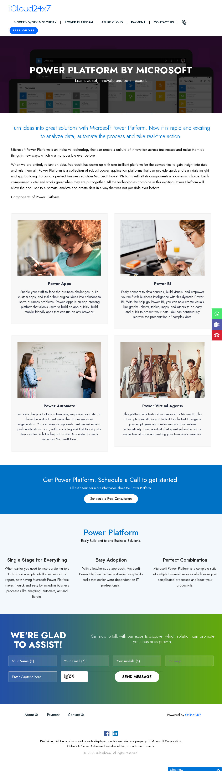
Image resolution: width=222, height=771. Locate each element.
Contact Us (164, 22)
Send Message (137, 676)
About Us (31, 714)
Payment (138, 22)
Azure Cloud (112, 22)
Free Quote (24, 30)
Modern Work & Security (35, 22)
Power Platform (79, 22)
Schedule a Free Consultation (111, 498)
